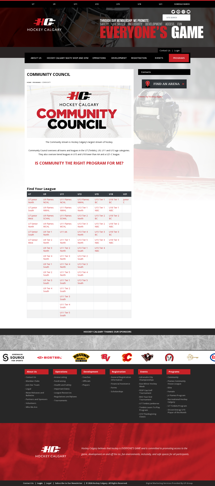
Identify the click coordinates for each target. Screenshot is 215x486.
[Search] (176, 17)
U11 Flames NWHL (66, 209)
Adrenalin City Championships (146, 378)
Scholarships (117, 391)
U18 (139, 4)
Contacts (146, 72)
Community (173, 377)
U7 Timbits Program (177, 405)
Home (29, 82)
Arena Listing (60, 377)
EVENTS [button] (159, 58)
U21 (160, 4)
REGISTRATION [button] (139, 58)
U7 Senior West (33, 241)
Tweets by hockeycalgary (150, 96)
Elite (170, 387)
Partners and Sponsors (36, 399)
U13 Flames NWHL (83, 201)
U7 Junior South (32, 209)
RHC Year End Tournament (145, 398)
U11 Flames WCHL (66, 225)
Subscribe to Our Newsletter (68, 483)
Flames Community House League (177, 382)
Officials (86, 381)
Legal (28, 388)
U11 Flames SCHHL (66, 217)
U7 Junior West (32, 217)
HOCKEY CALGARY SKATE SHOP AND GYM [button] (67, 58)
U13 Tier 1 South (83, 249)
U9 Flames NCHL (48, 201)
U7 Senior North (33, 225)
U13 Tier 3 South (83, 265)
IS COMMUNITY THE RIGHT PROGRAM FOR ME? (79, 163)
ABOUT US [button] (36, 58)
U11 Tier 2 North (65, 249)
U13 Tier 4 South (83, 273)
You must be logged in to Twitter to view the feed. (164, 100)
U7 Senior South (33, 233)
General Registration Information (121, 378)
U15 (118, 4)
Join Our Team (32, 385)
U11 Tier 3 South (65, 298)
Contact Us (165, 50)
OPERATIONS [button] (99, 58)
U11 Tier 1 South (65, 282)
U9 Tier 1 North (47, 233)
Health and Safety (62, 385)
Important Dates (62, 388)
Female (171, 391)
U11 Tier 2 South (65, 290)
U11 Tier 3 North (65, 257)
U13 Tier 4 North (83, 233)
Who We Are (31, 407)
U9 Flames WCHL (48, 225)
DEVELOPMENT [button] (119, 58)
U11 (75, 4)
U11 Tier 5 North (65, 273)
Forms (114, 387)
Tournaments (60, 400)
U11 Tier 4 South (65, 306)
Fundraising (60, 381)
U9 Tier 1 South (47, 265)
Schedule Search (182, 4)
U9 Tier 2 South (47, 273)
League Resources (63, 392)
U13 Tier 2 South (83, 257)
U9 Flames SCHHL (48, 217)
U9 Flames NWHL (48, 209)
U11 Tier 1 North (65, 241)
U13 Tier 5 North (83, 241)
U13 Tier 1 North (83, 209)
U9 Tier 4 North (47, 257)
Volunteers (31, 403)
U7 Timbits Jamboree (149, 403)
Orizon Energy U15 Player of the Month (177, 411)
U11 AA (63, 231)
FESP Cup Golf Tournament (145, 391)
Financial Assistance (120, 383)
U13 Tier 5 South (83, 282)
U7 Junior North (32, 201)
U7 (33, 4)
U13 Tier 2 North (83, 217)
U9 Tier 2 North (47, 241)
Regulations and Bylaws (65, 396)
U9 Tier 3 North (47, 249)
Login (177, 50)
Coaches (86, 377)
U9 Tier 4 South (47, 290)
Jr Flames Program (176, 395)
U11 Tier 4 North (65, 265)
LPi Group (188, 483)
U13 (97, 4)
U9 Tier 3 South (47, 282)
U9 (54, 4)
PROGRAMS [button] (179, 58)
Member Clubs (32, 381)
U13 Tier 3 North (83, 225)
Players (86, 385)
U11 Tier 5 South (65, 314)
